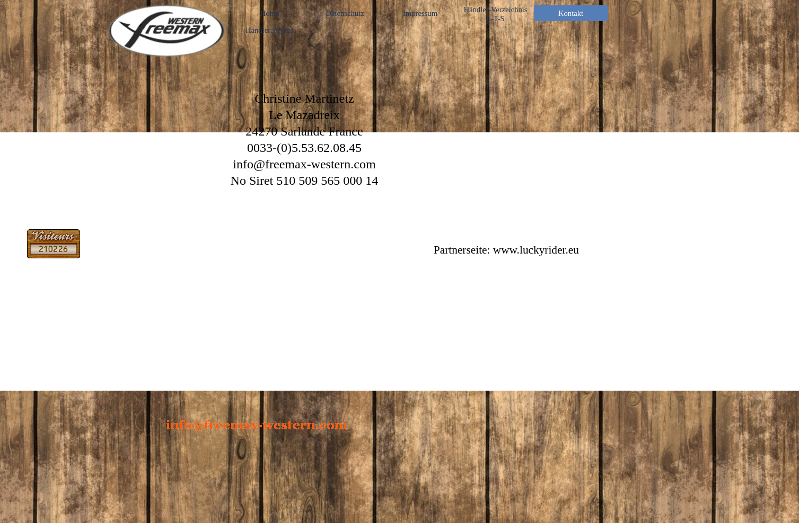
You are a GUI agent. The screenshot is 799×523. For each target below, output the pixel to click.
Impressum (420, 13)
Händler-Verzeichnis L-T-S (495, 14)
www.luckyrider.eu (536, 250)
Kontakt (570, 13)
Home (269, 13)
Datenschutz (345, 13)
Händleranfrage (269, 30)
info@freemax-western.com (304, 164)
